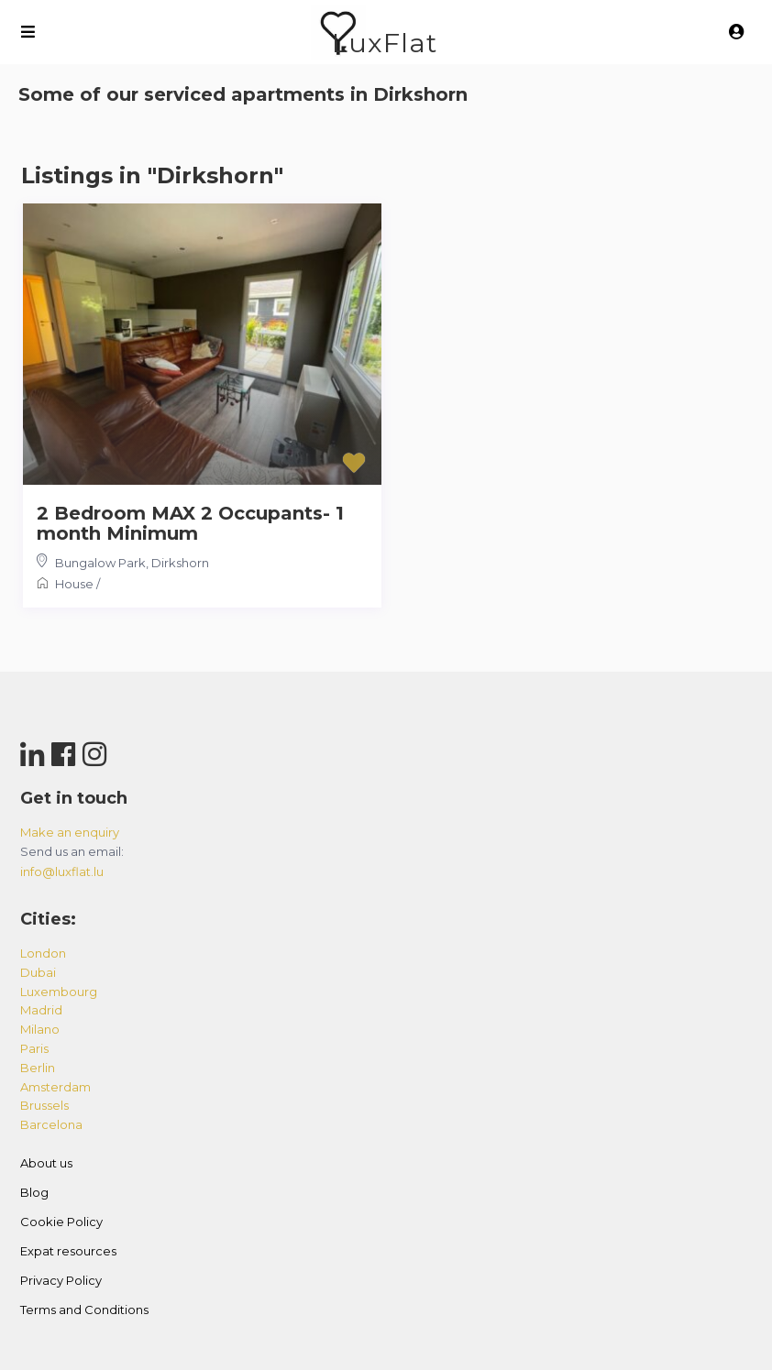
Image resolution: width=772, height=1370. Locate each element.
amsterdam (55, 1087)
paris (34, 1048)
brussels (44, 1105)
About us (46, 1163)
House (74, 583)
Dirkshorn (180, 562)
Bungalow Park (100, 562)
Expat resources (68, 1251)
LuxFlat (384, 43)
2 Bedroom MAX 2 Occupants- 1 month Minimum (190, 523)
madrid (41, 1010)
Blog (34, 1192)
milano (40, 1029)
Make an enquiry (69, 832)
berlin (37, 1067)
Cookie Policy (61, 1221)
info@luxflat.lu (62, 871)
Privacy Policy (61, 1280)
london (43, 953)
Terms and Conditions (84, 1309)
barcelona (51, 1124)
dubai (38, 972)
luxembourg (58, 991)
